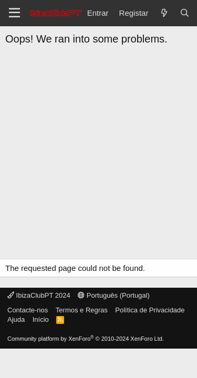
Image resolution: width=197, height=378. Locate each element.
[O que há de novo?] (163, 13)
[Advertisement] (98, 155)
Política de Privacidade (149, 310)
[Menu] (14, 13)
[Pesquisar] (184, 13)
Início (41, 319)
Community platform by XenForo (85, 338)
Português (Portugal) (114, 295)
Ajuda (16, 319)
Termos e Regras (82, 310)
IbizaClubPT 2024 (38, 295)
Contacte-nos (27, 310)
